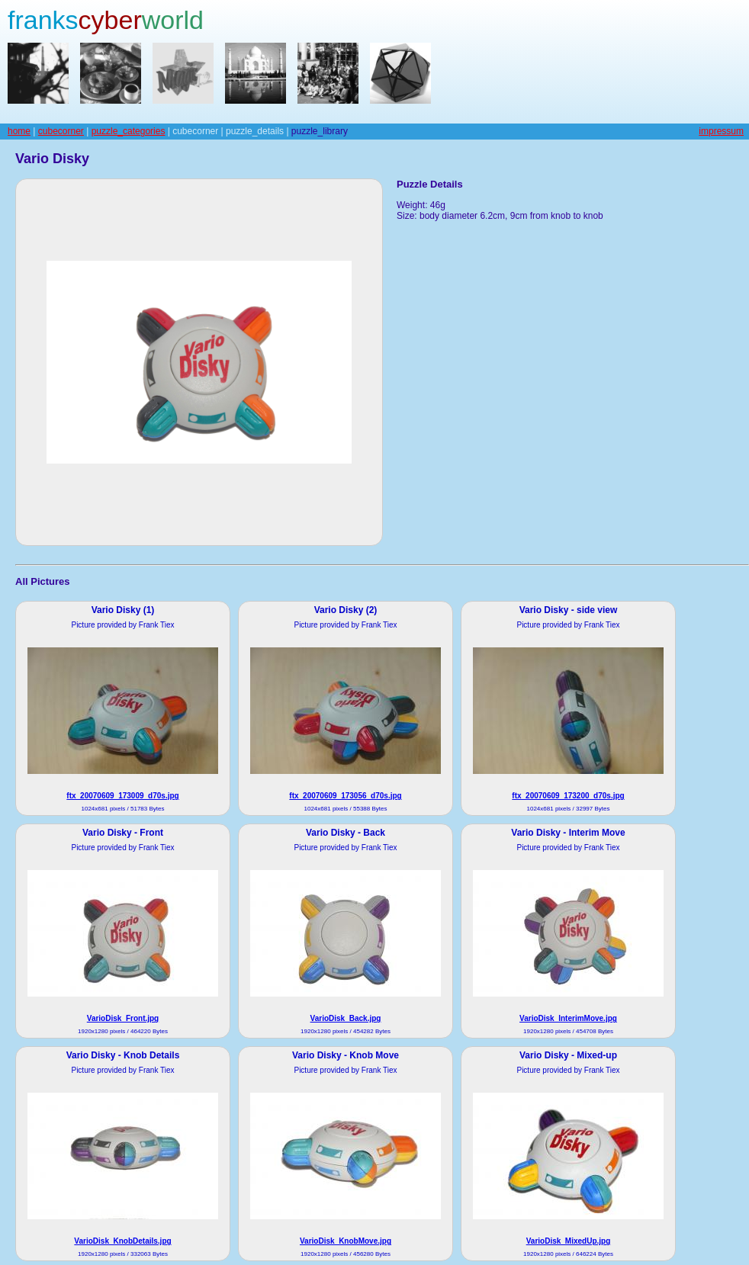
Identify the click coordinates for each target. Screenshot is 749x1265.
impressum (721, 131)
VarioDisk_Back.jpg (345, 1018)
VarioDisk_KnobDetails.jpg (122, 1241)
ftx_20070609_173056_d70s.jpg (345, 795)
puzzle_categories (129, 131)
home (19, 131)
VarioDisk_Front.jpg (123, 1018)
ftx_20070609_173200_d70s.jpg (568, 795)
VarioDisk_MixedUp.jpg (568, 1241)
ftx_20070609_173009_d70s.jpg (122, 795)
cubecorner (61, 131)
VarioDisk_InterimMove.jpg (568, 1018)
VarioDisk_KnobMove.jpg (345, 1241)
